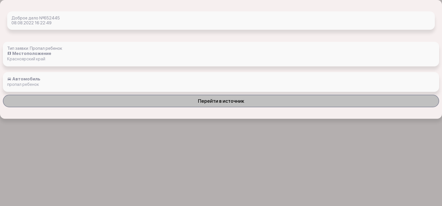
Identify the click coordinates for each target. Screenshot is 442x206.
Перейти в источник (221, 101)
